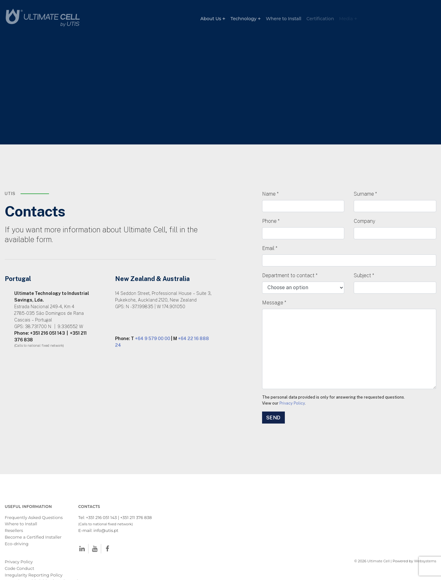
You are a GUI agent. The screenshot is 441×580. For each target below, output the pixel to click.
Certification (320, 18)
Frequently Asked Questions (34, 501)
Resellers (14, 514)
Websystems (425, 545)
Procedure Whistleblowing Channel (41, 565)
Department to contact (289, 259)
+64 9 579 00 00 (152, 322)
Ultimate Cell (378, 545)
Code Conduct (19, 552)
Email (269, 232)
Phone (270, 205)
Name (270, 178)
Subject (364, 259)
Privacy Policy (292, 387)
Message (274, 287)
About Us (210, 18)
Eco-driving (16, 527)
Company (364, 205)
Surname (365, 178)
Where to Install (283, 18)
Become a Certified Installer (34, 521)
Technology (243, 18)
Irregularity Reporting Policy (34, 559)
